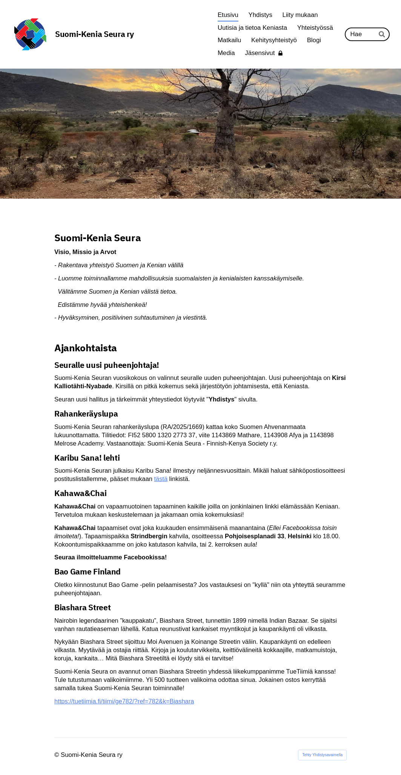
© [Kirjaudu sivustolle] (57, 754)
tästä (160, 478)
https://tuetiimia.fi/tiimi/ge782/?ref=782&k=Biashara (124, 701)
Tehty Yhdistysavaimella (322, 755)
